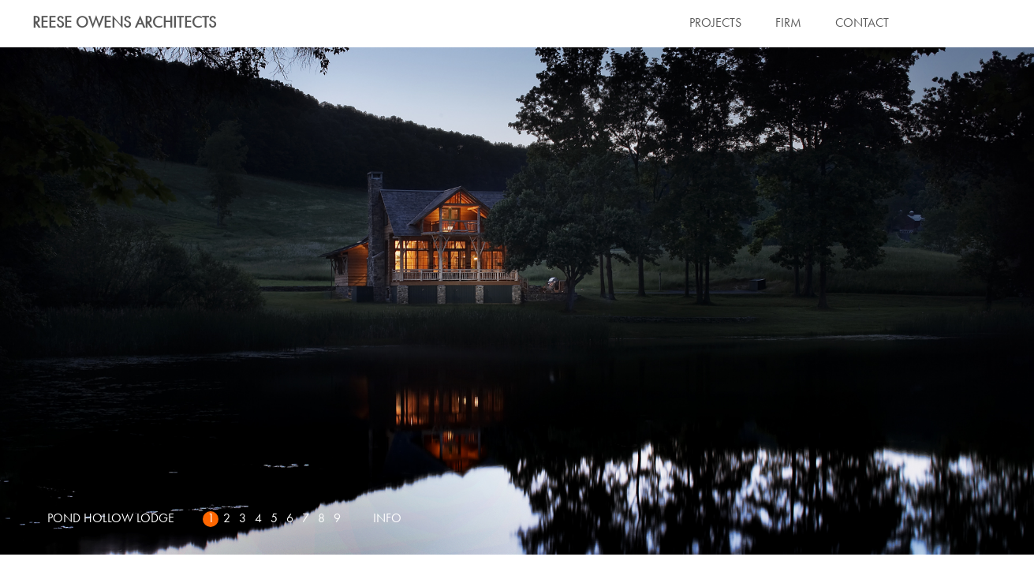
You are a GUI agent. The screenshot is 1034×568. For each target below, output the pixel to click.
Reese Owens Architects (124, 24)
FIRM (788, 23)
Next (517, 301)
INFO (387, 519)
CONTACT (862, 23)
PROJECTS (715, 23)
